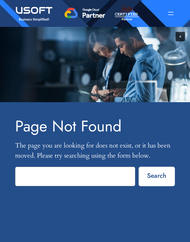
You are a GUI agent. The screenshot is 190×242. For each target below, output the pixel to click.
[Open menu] (171, 13)
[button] (180, 36)
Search (156, 175)
